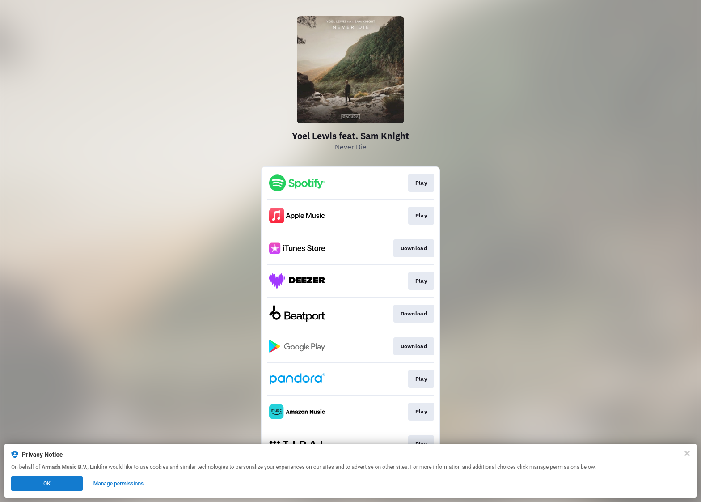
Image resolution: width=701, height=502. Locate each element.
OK (47, 484)
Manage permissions (118, 484)
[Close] (687, 453)
